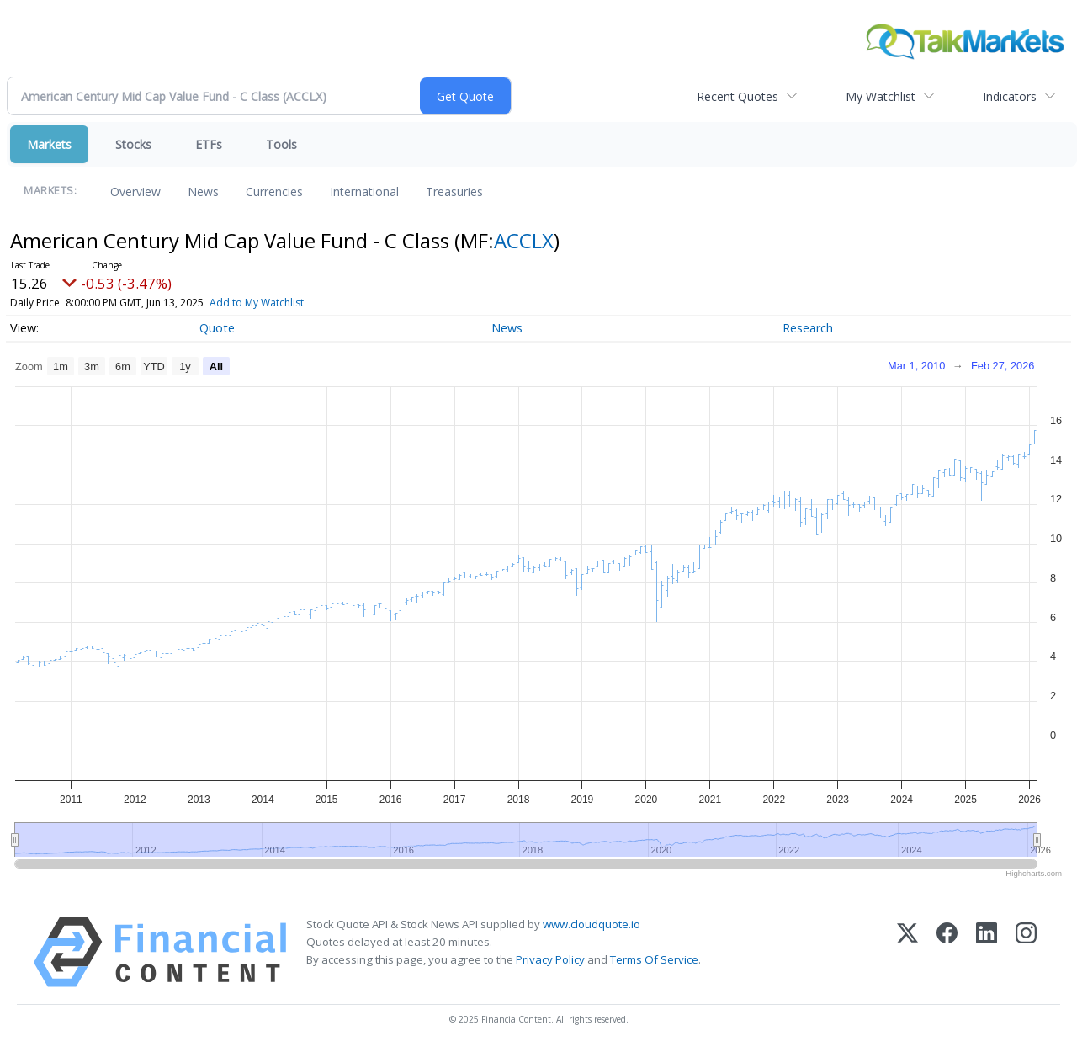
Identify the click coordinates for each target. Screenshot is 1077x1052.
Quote (217, 328)
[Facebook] (947, 952)
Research (808, 328)
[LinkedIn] (986, 952)
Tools (281, 144)
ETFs (208, 144)
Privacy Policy (550, 959)
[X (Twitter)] (907, 952)
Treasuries (454, 191)
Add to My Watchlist (257, 302)
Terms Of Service (654, 959)
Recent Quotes (737, 96)
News (203, 191)
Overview (135, 191)
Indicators (1010, 96)
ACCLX (524, 240)
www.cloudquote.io (591, 924)
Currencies (274, 191)
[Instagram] (1026, 952)
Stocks (133, 144)
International (364, 191)
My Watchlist (880, 96)
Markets (49, 144)
